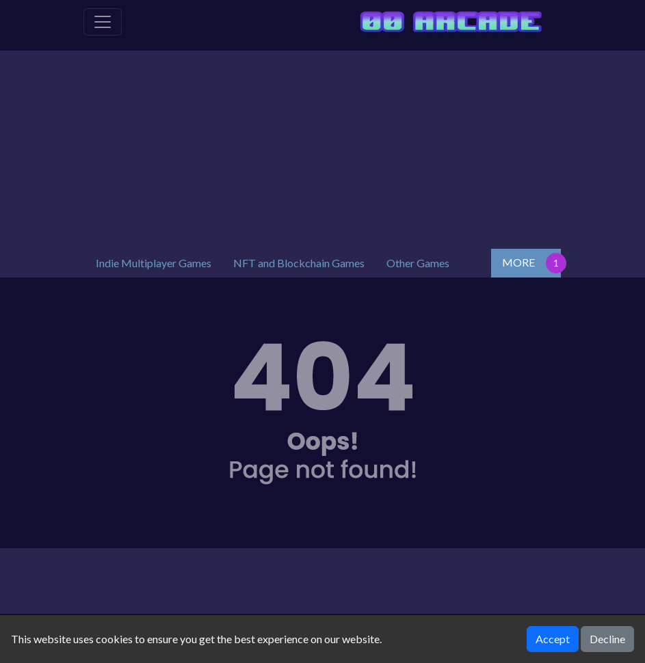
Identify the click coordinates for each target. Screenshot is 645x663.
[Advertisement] (323, 146)
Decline (607, 638)
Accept (553, 638)
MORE (518, 262)
